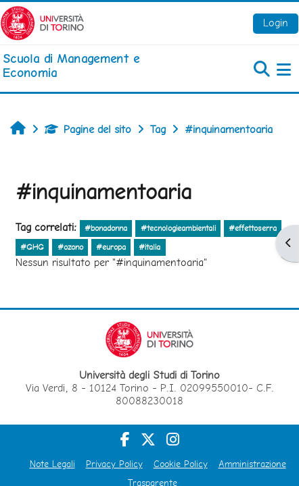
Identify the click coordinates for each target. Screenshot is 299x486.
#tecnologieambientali (178, 228)
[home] (100, 65)
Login (275, 22)
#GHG (32, 247)
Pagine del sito (88, 129)
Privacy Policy (114, 464)
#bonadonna (106, 228)
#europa (111, 247)
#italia (149, 247)
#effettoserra (253, 228)
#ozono (70, 247)
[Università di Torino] (42, 22)
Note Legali (52, 464)
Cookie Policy (181, 464)
